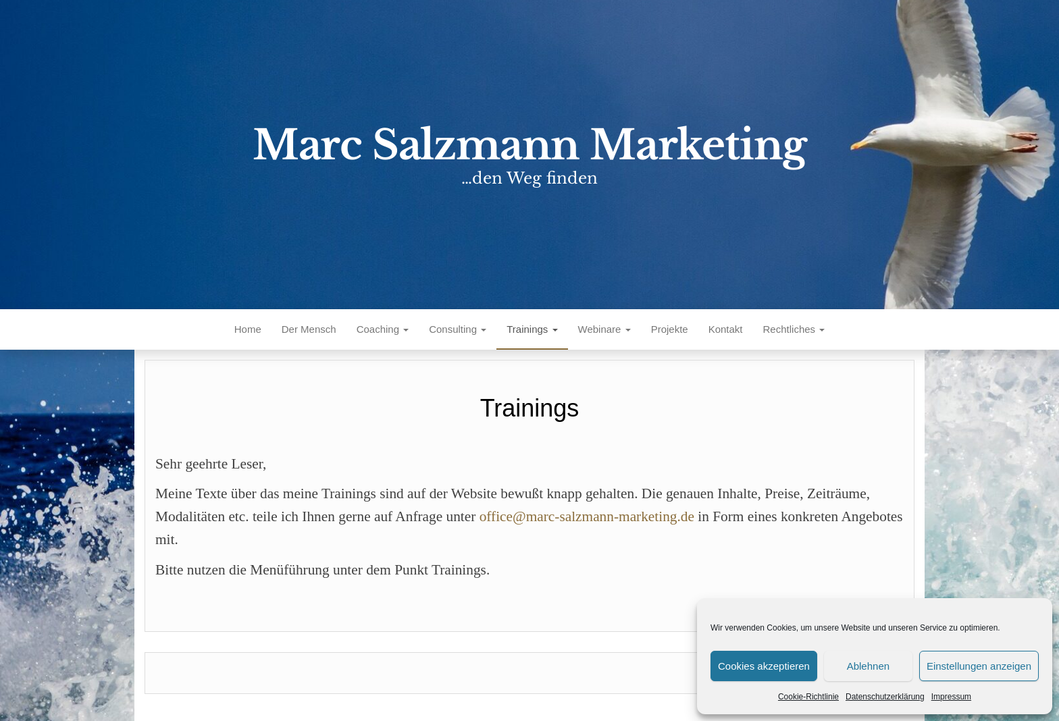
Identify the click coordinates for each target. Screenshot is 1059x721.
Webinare (604, 329)
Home (247, 329)
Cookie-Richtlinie (808, 696)
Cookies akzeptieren (764, 666)
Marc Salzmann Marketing (529, 145)
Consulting (457, 329)
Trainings (532, 329)
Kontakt (725, 329)
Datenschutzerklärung (885, 696)
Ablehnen (868, 666)
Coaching (383, 329)
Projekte (669, 329)
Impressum (951, 696)
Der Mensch (309, 329)
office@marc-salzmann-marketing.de (587, 516)
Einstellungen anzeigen (979, 666)
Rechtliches (794, 329)
